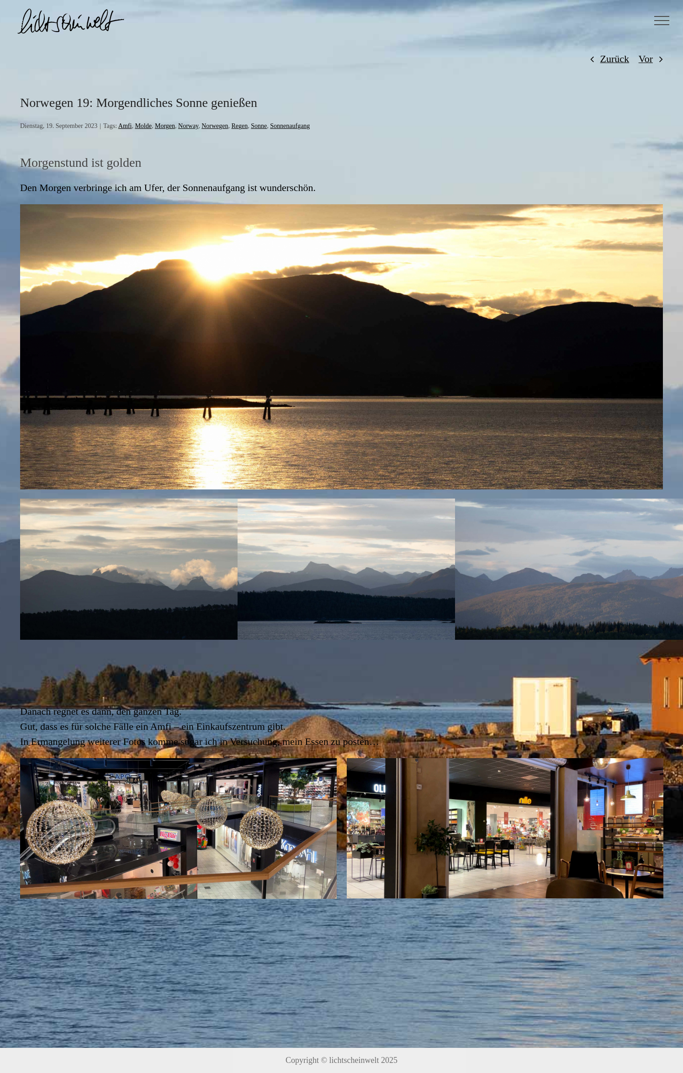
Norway (188, 125)
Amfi (125, 125)
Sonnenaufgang (290, 125)
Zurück (615, 58)
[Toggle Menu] (662, 20)
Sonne (259, 125)
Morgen (165, 125)
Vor (646, 58)
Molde (143, 125)
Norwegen (214, 125)
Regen (240, 125)
